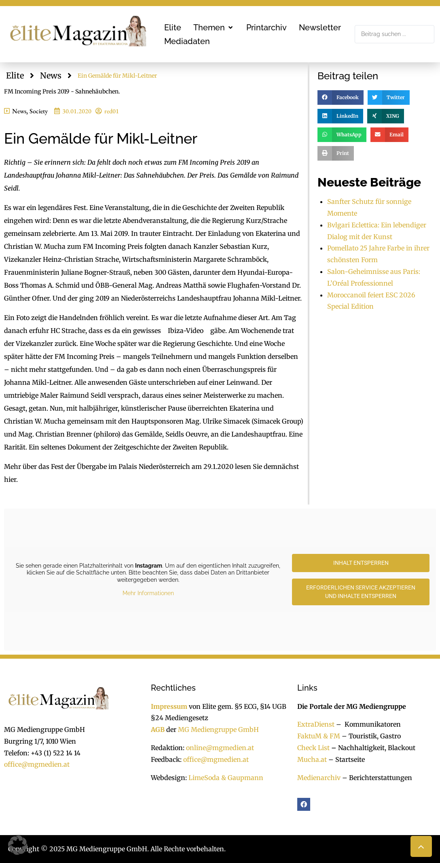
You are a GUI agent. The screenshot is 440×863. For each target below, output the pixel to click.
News (50, 75)
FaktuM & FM (318, 736)
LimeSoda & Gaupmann (225, 778)
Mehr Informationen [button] (148, 593)
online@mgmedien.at (220, 748)
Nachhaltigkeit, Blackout (372, 748)
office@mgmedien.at (37, 764)
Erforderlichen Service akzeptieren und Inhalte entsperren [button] (360, 591)
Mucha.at (312, 759)
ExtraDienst (315, 724)
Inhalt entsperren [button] (361, 563)
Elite (15, 75)
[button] (213, 27)
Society (39, 111)
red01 (111, 111)
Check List (313, 748)
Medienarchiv (319, 778)
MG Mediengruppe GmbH (218, 729)
